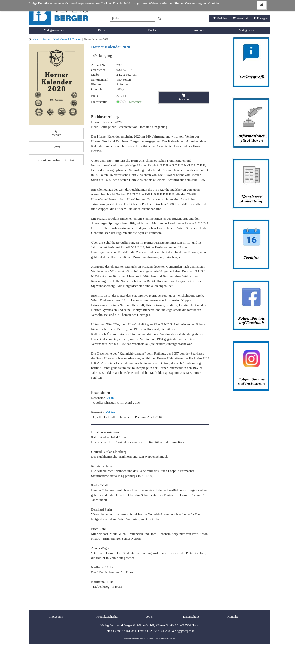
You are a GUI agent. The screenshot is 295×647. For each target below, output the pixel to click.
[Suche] (132, 18)
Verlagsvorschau (54, 30)
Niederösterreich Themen (67, 39)
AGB (149, 616)
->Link (110, 398)
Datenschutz (191, 616)
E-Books (150, 30)
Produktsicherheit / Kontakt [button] (56, 160)
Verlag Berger (247, 30)
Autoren (199, 30)
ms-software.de (168, 638)
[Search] (159, 19)
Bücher (102, 30)
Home (36, 39)
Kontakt (232, 616)
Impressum (56, 616)
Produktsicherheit (107, 616)
